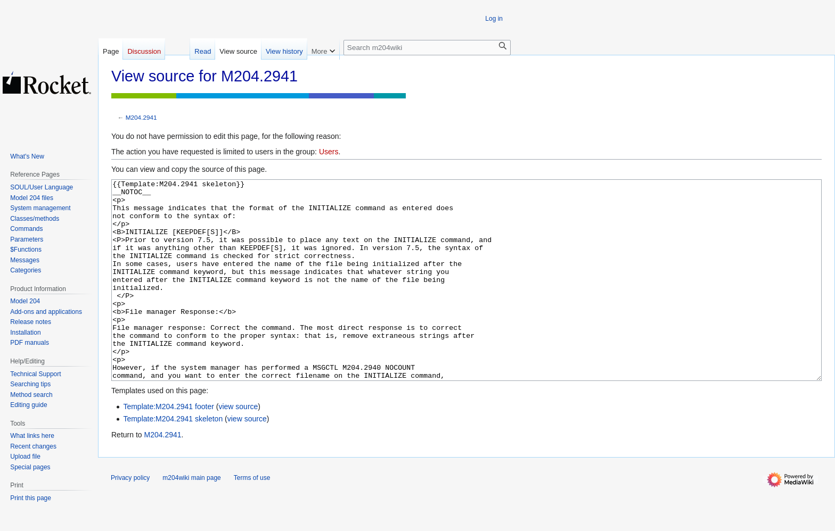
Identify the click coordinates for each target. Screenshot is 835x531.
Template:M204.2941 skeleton (173, 458)
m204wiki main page (191, 517)
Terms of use (252, 517)
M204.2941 (141, 117)
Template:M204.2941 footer (168, 446)
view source (238, 446)
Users (329, 151)
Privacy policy (130, 517)
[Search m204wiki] (427, 47)
